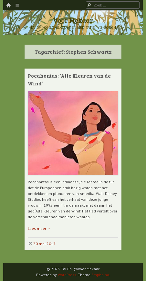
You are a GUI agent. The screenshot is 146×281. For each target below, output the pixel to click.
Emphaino (100, 274)
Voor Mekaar (73, 20)
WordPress (67, 274)
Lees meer (39, 228)
